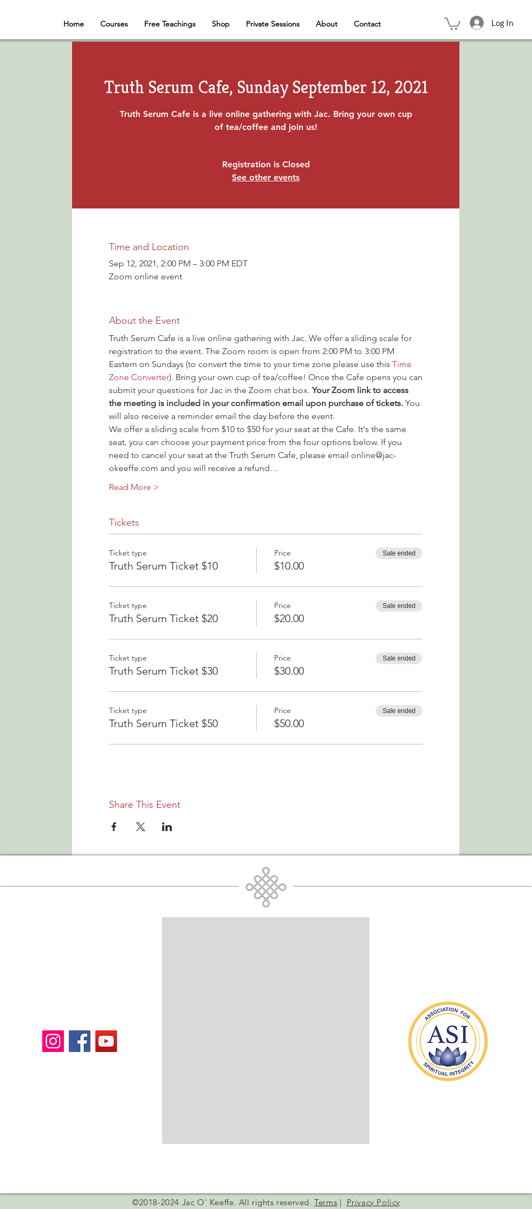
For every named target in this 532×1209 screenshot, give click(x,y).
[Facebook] (79, 1041)
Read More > (134, 487)
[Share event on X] (140, 826)
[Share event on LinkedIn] (167, 826)
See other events (266, 177)
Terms (325, 1202)
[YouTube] (106, 1041)
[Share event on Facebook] (114, 826)
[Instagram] (53, 1041)
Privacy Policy (373, 1202)
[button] (452, 23)
